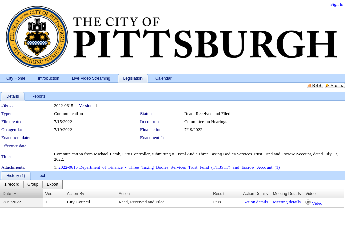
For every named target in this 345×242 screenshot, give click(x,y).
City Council (78, 201)
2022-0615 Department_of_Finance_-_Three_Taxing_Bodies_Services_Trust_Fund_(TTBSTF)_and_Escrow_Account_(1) (169, 167)
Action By (75, 193)
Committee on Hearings (205, 121)
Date (7, 193)
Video (317, 203)
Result (218, 193)
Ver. (48, 193)
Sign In (336, 4)
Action (124, 193)
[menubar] (31, 184)
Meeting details (287, 201)
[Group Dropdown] (32, 184)
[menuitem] (11, 184)
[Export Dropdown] (52, 184)
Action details (255, 201)
